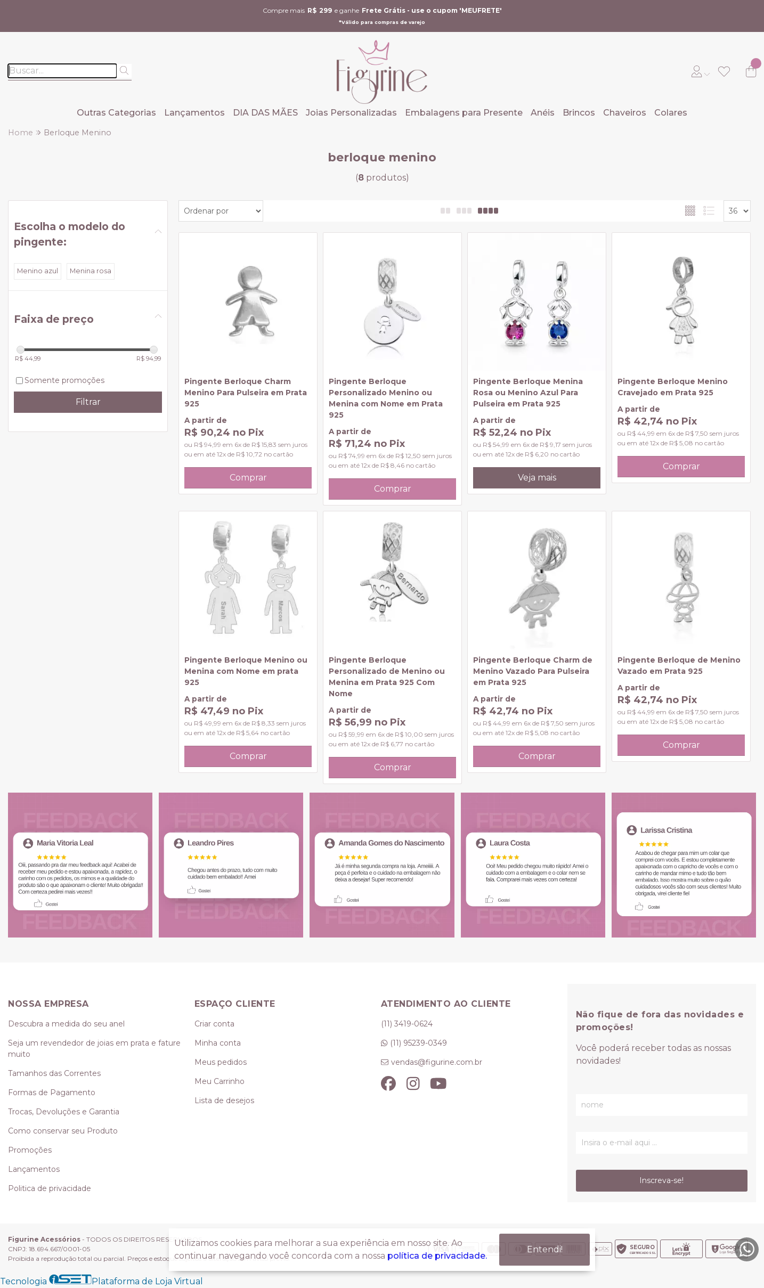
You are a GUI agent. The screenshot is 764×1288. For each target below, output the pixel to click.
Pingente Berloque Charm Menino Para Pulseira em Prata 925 (245, 393)
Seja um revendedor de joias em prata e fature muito (94, 1048)
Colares (670, 113)
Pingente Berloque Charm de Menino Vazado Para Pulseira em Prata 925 (532, 671)
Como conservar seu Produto (63, 1131)
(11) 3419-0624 (407, 1024)
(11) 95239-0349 (418, 1043)
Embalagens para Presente (464, 113)
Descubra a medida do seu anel (66, 1024)
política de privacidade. (437, 1256)
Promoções (30, 1150)
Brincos (579, 113)
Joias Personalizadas (351, 113)
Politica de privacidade (49, 1188)
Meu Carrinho (219, 1081)
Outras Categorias (116, 113)
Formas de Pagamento (51, 1092)
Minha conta (217, 1043)
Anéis (543, 113)
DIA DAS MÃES (265, 113)
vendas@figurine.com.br (436, 1062)
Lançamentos (194, 113)
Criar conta (214, 1024)
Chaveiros (624, 113)
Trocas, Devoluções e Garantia (63, 1111)
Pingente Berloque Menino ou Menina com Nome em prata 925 (245, 671)
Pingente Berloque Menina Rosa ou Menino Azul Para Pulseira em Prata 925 (528, 393)
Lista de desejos (224, 1100)
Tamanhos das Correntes (54, 1073)
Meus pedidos (220, 1062)
